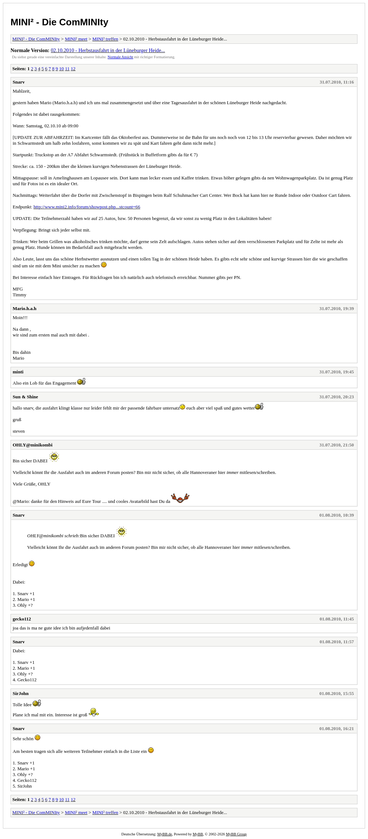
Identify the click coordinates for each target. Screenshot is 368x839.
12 (73, 68)
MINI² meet (76, 39)
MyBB (198, 834)
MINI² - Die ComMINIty (59, 22)
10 (61, 68)
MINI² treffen (105, 39)
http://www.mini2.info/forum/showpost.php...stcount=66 (86, 206)
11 (67, 68)
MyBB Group (236, 834)
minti (18, 371)
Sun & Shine (25, 396)
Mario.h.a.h (24, 308)
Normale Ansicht (120, 57)
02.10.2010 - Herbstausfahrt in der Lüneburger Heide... (108, 50)
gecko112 (22, 619)
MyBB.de (164, 834)
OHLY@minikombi (33, 445)
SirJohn (21, 693)
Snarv (19, 82)
